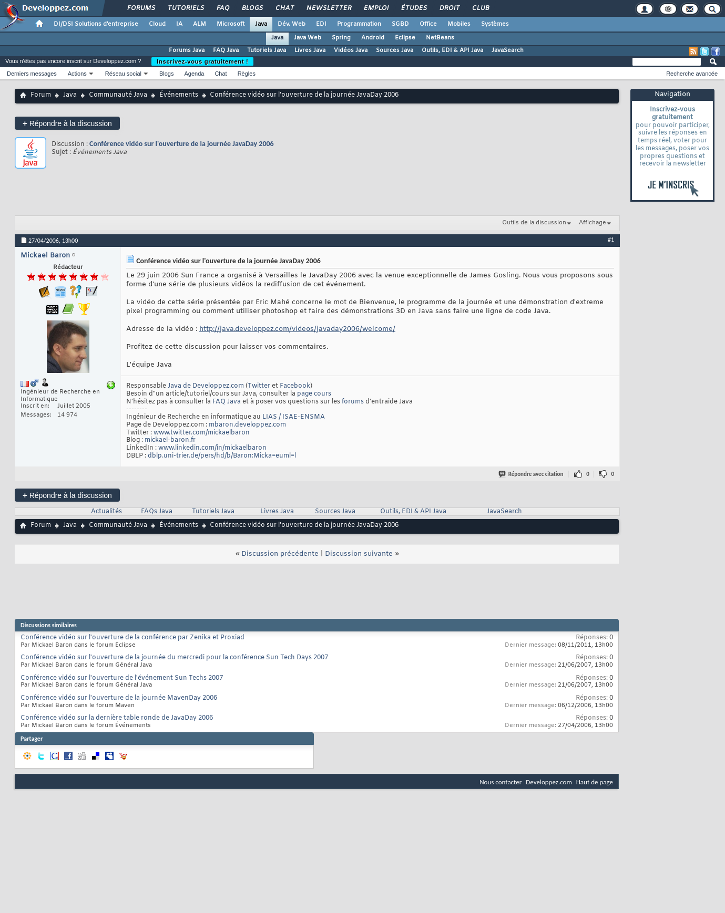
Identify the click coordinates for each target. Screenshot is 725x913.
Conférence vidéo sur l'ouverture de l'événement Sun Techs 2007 (122, 678)
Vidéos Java (350, 50)
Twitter (259, 386)
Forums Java (187, 50)
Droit (449, 8)
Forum (40, 95)
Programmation (359, 24)
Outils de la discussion (534, 222)
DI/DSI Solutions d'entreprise (96, 24)
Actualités (106, 511)
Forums (141, 8)
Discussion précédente (280, 553)
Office (428, 24)
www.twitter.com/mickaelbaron (202, 433)
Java (261, 24)
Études (413, 8)
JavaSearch (508, 50)
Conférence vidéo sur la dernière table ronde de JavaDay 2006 (117, 718)
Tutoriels (185, 8)
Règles (247, 73)
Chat (284, 8)
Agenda (194, 73)
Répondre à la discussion (67, 123)
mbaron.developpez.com (247, 425)
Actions (77, 73)
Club (480, 8)
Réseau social (123, 73)
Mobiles (459, 24)
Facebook (295, 386)
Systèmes (495, 24)
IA (179, 24)
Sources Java (394, 50)
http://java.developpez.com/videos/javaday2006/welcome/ (297, 329)
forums (353, 402)
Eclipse (405, 38)
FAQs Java (156, 511)
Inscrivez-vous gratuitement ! (202, 61)
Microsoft (230, 24)
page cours (314, 394)
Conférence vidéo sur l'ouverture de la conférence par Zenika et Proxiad (132, 638)
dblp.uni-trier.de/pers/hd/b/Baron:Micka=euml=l (222, 456)
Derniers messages (32, 73)
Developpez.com (549, 782)
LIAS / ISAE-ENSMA (293, 417)
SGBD (400, 24)
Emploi (375, 8)
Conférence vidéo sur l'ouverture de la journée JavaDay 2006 (181, 143)
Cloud (157, 24)
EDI (321, 24)
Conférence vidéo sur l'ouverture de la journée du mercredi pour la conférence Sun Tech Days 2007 (174, 657)
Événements (178, 95)
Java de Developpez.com (206, 386)
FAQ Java (226, 50)
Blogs (251, 8)
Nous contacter (500, 782)
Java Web (307, 38)
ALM (199, 24)
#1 (611, 239)
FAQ (222, 8)
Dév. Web (291, 24)
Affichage (592, 222)
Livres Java (309, 50)
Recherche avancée (692, 73)
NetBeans (440, 38)
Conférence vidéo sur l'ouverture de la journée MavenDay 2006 (119, 698)
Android (372, 38)
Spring (341, 38)
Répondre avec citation (531, 474)
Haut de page (594, 782)
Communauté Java (118, 95)
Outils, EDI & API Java (452, 50)
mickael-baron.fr (170, 440)
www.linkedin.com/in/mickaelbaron (212, 448)
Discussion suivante (359, 553)
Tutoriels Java (266, 50)
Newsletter (328, 8)
